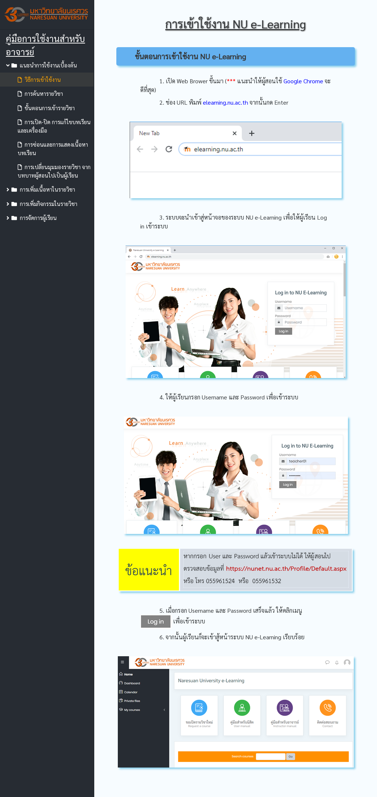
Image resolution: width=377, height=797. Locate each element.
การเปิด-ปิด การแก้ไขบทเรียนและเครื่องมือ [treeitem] (54, 126)
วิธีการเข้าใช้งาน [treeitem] (39, 79)
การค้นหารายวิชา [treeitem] (40, 93)
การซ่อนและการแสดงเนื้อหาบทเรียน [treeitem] (53, 148)
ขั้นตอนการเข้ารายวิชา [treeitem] (46, 107)
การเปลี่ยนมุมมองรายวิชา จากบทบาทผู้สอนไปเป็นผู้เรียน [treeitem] (54, 171)
